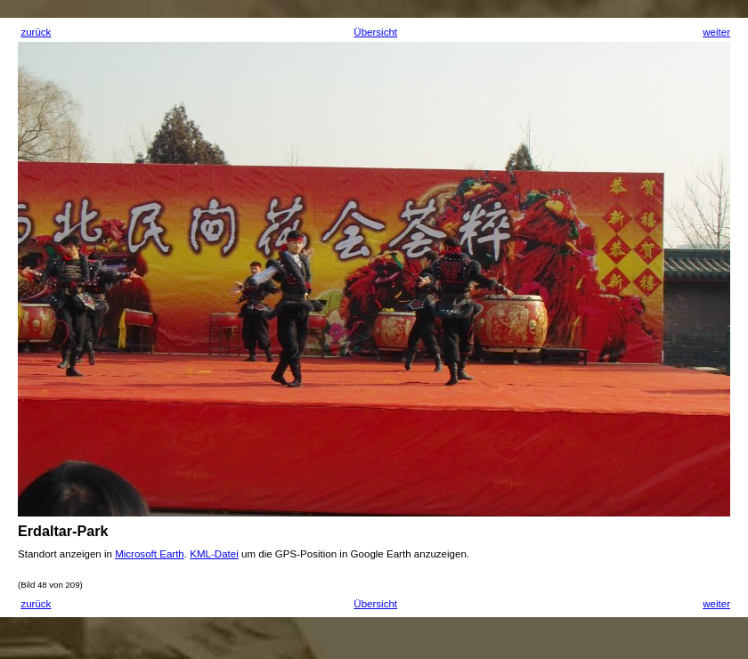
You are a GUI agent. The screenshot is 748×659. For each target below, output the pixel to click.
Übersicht (375, 32)
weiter (716, 32)
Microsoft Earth (149, 554)
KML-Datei (214, 554)
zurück (35, 32)
